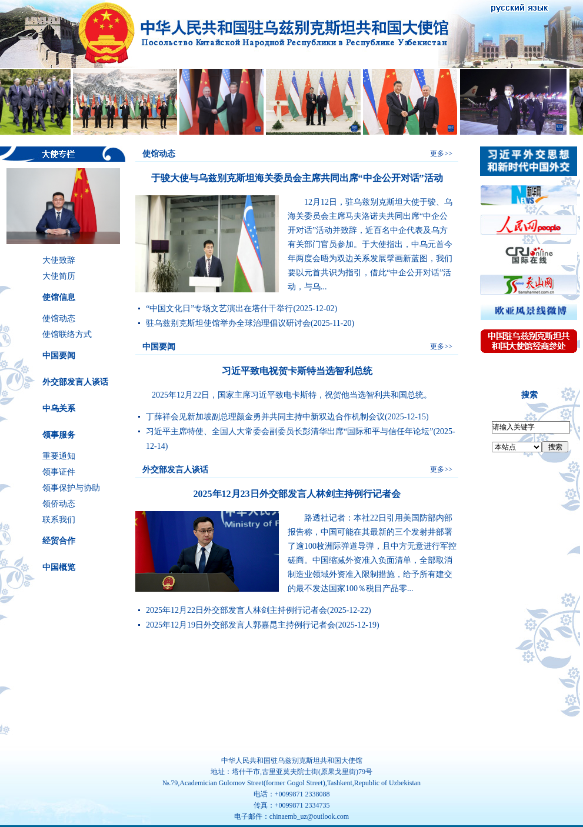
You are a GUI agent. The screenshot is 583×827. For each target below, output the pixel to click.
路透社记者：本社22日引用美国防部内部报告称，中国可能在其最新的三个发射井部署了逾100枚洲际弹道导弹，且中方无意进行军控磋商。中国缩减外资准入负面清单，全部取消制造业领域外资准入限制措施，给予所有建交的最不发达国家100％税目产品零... (372, 553)
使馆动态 (58, 318)
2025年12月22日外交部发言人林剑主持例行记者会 (236, 610)
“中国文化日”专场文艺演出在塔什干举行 (219, 308)
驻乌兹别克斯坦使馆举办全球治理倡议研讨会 (228, 323)
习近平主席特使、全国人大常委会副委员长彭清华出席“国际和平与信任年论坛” (289, 431)
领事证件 (58, 472)
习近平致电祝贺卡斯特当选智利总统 (297, 371)
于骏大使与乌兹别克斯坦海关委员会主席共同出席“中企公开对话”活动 (297, 178)
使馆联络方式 (67, 334)
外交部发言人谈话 (75, 382)
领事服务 (58, 435)
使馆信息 (58, 297)
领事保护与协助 (71, 487)
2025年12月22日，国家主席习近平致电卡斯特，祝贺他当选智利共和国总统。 (283, 395)
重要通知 (58, 456)
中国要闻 (58, 355)
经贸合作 (58, 540)
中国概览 (58, 567)
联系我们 (58, 519)
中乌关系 (58, 408)
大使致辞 (58, 260)
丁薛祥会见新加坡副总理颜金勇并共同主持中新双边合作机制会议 (265, 416)
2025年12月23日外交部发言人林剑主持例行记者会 (297, 494)
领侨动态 (58, 503)
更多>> (441, 153)
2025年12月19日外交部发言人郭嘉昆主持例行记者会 (240, 625)
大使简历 (58, 276)
